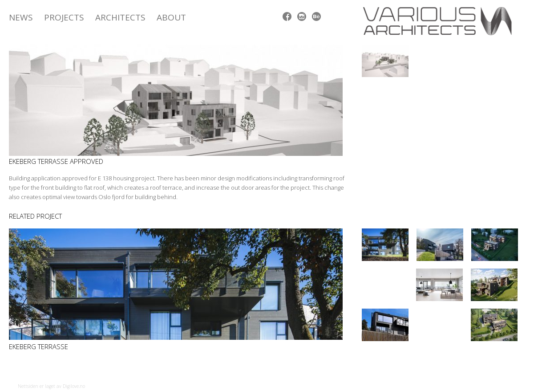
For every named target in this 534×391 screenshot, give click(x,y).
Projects (64, 17)
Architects (120, 17)
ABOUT (171, 17)
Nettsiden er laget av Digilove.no (51, 386)
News (21, 17)
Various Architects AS (440, 21)
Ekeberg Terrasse (38, 346)
